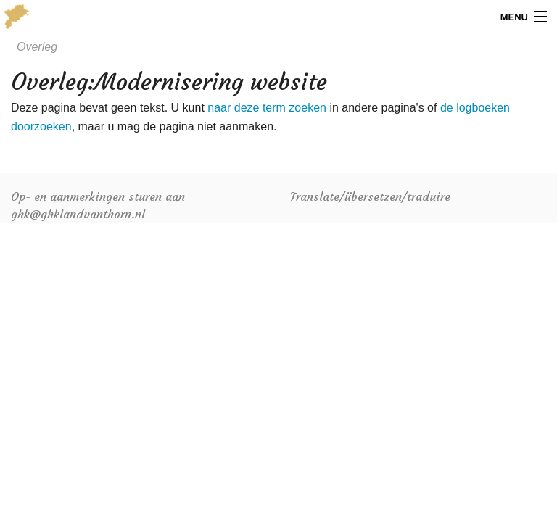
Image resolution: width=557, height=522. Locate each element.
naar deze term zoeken (266, 108)
